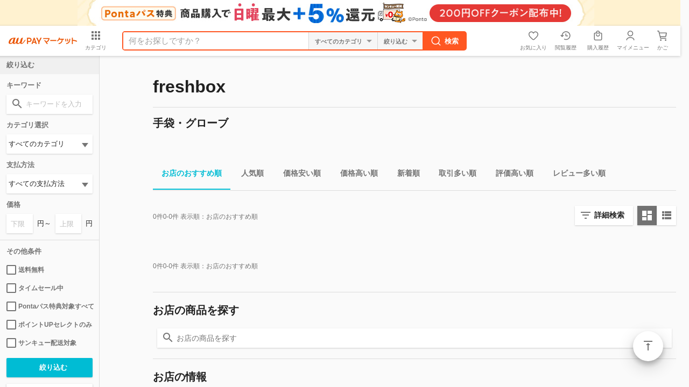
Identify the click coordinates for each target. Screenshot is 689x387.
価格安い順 (298, 175)
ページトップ (648, 346)
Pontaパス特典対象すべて (49, 306)
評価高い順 (510, 175)
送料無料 (25, 270)
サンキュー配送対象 (41, 343)
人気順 (248, 175)
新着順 (404, 175)
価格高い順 (355, 175)
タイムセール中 (35, 288)
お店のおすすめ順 (187, 175)
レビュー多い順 (575, 175)
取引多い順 (453, 175)
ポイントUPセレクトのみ (49, 324)
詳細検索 (609, 215)
